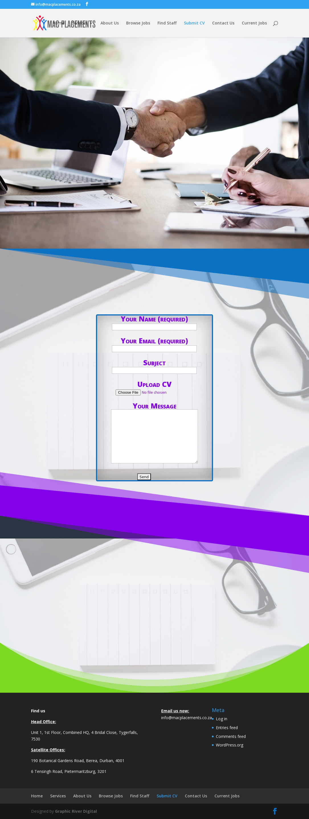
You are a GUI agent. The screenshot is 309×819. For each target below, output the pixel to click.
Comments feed (231, 736)
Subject (154, 366)
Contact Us (223, 23)
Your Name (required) (154, 322)
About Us (110, 23)
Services (79, 23)
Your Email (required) (154, 344)
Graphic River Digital (76, 811)
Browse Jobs (138, 23)
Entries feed (227, 727)
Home (58, 23)
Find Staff (167, 23)
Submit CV (194, 23)
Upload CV (154, 387)
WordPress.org (229, 745)
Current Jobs (254, 23)
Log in (221, 718)
